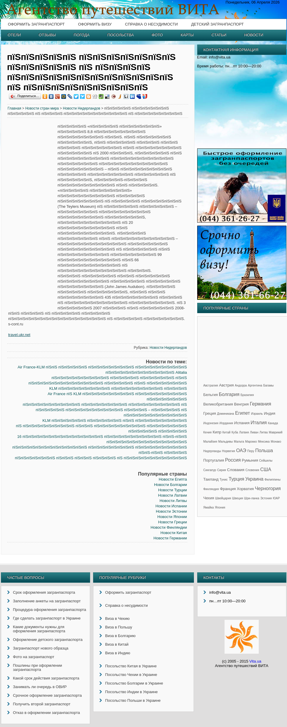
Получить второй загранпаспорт (41, 704)
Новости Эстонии (171, 511)
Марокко (251, 441)
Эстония (266, 498)
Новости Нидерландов (81, 108)
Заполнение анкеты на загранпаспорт (47, 601)
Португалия (213, 460)
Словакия (235, 470)
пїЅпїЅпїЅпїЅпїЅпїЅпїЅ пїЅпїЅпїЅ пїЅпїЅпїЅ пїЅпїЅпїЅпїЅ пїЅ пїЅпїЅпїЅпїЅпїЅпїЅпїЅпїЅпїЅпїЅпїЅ (101, 458)
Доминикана (225, 413)
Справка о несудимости (151, 24)
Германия (260, 403)
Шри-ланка (251, 498)
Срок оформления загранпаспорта (44, 592)
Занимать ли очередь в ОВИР (40, 687)
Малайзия (210, 441)
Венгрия (241, 404)
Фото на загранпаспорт (33, 657)
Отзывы (47, 35)
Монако (276, 441)
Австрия (226, 385)
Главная (14, 108)
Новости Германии (170, 538)
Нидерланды (212, 451)
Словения (252, 470)
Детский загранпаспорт (217, 24)
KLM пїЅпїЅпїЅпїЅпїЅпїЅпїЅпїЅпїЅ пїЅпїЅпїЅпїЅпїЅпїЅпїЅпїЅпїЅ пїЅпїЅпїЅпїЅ (118, 388)
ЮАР (276, 498)
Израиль (257, 413)
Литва (264, 432)
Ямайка (208, 507)
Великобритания (218, 404)
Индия (269, 413)
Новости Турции (172, 490)
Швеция (237, 498)
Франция (228, 489)
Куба (234, 432)
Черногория (268, 488)
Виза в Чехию (117, 618)
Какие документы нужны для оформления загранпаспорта (39, 629)
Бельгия (210, 394)
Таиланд (211, 479)
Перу (250, 451)
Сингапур (209, 470)
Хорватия (245, 489)
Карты (187, 35)
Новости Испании (171, 506)
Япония (220, 507)
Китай (226, 432)
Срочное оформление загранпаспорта (47, 695)
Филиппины (272, 479)
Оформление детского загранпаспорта (48, 639)
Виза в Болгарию (120, 635)
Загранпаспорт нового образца (40, 648)
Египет (242, 413)
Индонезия (211, 423)
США (265, 469)
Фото (157, 35)
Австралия (210, 385)
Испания (242, 423)
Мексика (263, 441)
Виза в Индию (117, 653)
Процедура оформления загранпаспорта (49, 609)
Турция (236, 479)
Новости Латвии (172, 495)
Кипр (217, 432)
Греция (209, 413)
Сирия (221, 470)
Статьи (218, 35)
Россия (233, 460)
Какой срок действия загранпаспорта (46, 678)
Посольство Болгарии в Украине (134, 683)
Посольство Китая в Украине (131, 666)
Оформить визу (95, 24)
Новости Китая (174, 532)
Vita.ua (255, 661)
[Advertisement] (32, 214)
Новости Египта (173, 479)
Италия (259, 422)
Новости (253, 35)
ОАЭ (241, 450)
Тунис (224, 479)
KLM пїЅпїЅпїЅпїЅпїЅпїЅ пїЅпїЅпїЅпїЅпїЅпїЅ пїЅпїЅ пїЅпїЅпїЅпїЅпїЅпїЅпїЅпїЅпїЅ (115, 420)
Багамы (268, 385)
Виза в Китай (116, 644)
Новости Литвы (173, 500)
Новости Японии (172, 516)
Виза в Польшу (118, 627)
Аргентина (255, 385)
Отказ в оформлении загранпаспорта (46, 712)
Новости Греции (172, 522)
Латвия (244, 432)
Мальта (239, 441)
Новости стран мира (42, 108)
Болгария (229, 394)
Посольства (120, 35)
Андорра (241, 385)
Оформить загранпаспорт (36, 24)
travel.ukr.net (19, 334)
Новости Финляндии (168, 527)
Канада (273, 423)
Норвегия (228, 451)
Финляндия (211, 489)
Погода (82, 35)
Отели (14, 35)
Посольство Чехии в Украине (131, 674)
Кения (207, 432)
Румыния (250, 460)
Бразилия (247, 395)
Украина (254, 479)
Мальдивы (225, 441)
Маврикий (276, 432)
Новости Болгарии (170, 484)
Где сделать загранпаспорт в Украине (47, 618)
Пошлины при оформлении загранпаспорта (37, 667)
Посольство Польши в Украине (133, 700)
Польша (264, 450)
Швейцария (223, 498)
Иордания (226, 423)
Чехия (208, 498)
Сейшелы (265, 460)
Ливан (254, 432)
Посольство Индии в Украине (131, 692)
